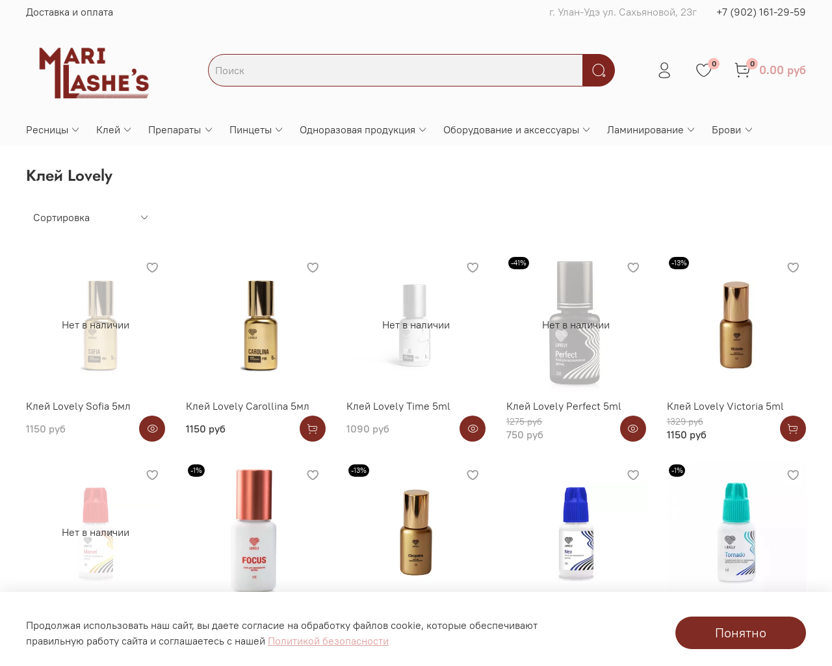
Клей (114, 129)
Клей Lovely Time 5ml (398, 405)
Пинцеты (256, 129)
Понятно (740, 632)
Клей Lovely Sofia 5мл (78, 405)
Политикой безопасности (328, 640)
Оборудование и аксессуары (517, 129)
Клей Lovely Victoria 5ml (725, 405)
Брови (732, 129)
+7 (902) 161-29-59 (761, 11)
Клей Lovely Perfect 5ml (563, 405)
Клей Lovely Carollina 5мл (247, 405)
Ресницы (53, 129)
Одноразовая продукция (364, 129)
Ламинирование (651, 129)
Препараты (180, 129)
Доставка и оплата (69, 11)
